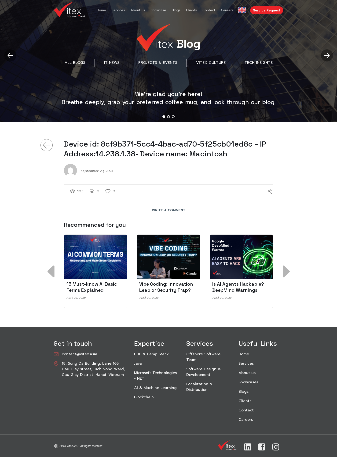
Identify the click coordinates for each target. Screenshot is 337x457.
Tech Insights (259, 62)
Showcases (248, 382)
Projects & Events (157, 62)
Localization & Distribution (199, 386)
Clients (191, 10)
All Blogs (75, 62)
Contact (208, 10)
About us (138, 10)
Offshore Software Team (203, 357)
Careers (227, 10)
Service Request (266, 10)
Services (118, 10)
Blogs (176, 10)
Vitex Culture (211, 62)
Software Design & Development (203, 372)
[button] (327, 55)
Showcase (158, 10)
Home (101, 10)
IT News (111, 62)
